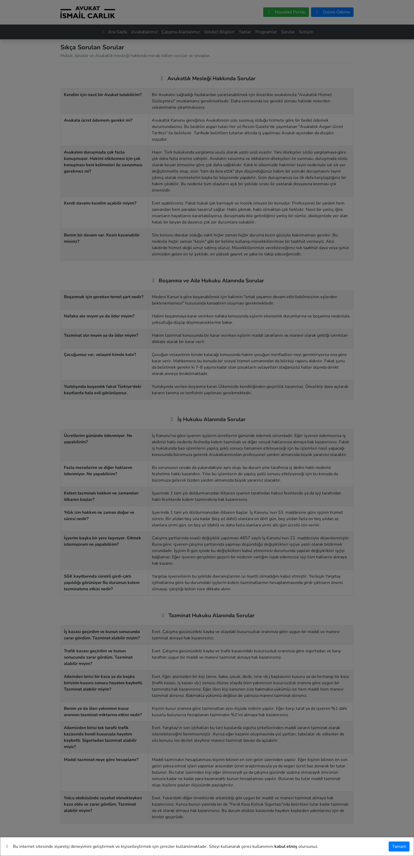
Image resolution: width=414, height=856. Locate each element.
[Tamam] (399, 846)
